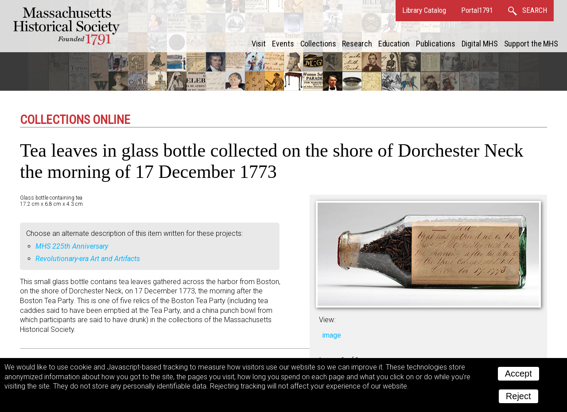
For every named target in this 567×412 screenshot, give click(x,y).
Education (394, 43)
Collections (318, 43)
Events (283, 43)
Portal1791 (477, 10)
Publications (435, 43)
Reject (518, 396)
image (331, 335)
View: (327, 320)
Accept (518, 373)
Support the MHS (531, 43)
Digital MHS (480, 43)
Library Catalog (424, 10)
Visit (259, 43)
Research (357, 43)
